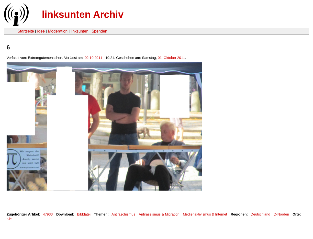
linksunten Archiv (82, 14)
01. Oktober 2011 (171, 58)
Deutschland (260, 214)
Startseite (25, 31)
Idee (41, 31)
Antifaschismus (123, 214)
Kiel (9, 219)
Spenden (99, 31)
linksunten (79, 31)
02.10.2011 (93, 58)
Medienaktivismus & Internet (205, 214)
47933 (48, 214)
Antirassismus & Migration (159, 214)
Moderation (57, 31)
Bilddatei (83, 214)
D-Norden (281, 214)
